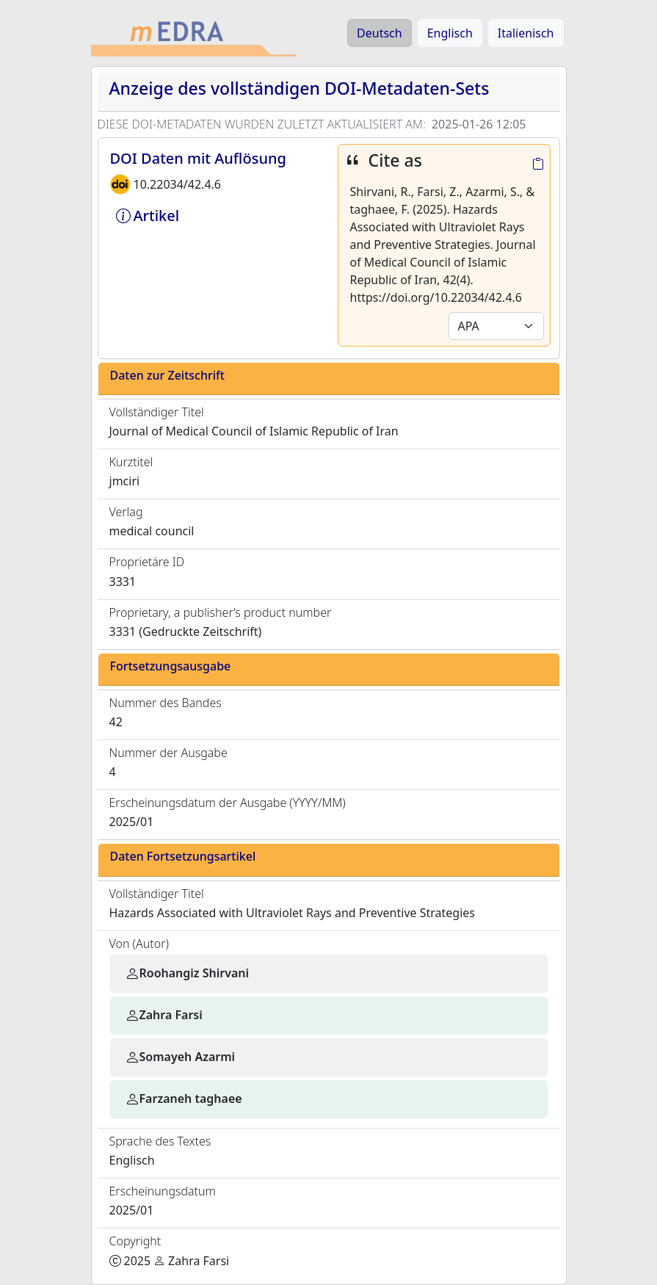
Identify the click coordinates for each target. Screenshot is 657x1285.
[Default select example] (496, 326)
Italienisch (526, 33)
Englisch (450, 33)
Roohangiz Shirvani (187, 973)
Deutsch (379, 33)
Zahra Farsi (164, 1015)
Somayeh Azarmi (180, 1057)
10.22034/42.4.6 (178, 184)
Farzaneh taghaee (183, 1098)
